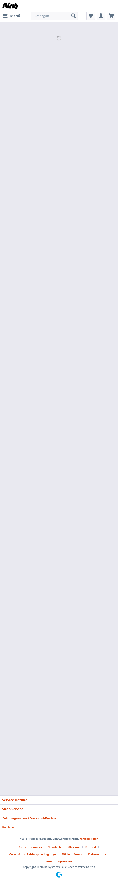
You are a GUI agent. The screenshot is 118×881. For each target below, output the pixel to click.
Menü (11, 15)
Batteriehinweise (31, 847)
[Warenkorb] (111, 16)
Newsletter (55, 847)
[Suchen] (73, 16)
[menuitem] (11, 16)
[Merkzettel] (90, 16)
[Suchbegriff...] (54, 16)
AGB (49, 861)
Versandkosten (88, 839)
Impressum (64, 861)
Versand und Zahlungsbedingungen (33, 854)
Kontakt (90, 847)
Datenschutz (97, 854)
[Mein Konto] (101, 16)
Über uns (74, 847)
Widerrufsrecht (73, 854)
